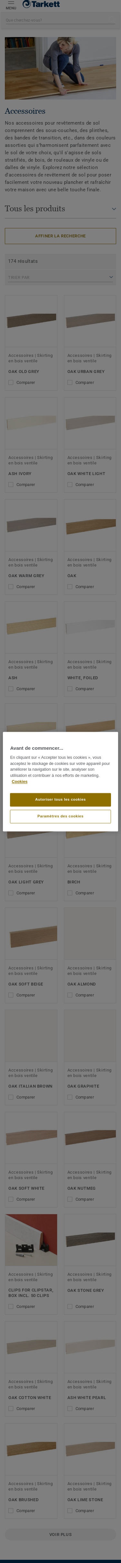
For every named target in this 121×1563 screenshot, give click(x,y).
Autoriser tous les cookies (60, 799)
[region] (60, 781)
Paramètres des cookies (60, 816)
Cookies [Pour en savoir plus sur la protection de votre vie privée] (19, 781)
